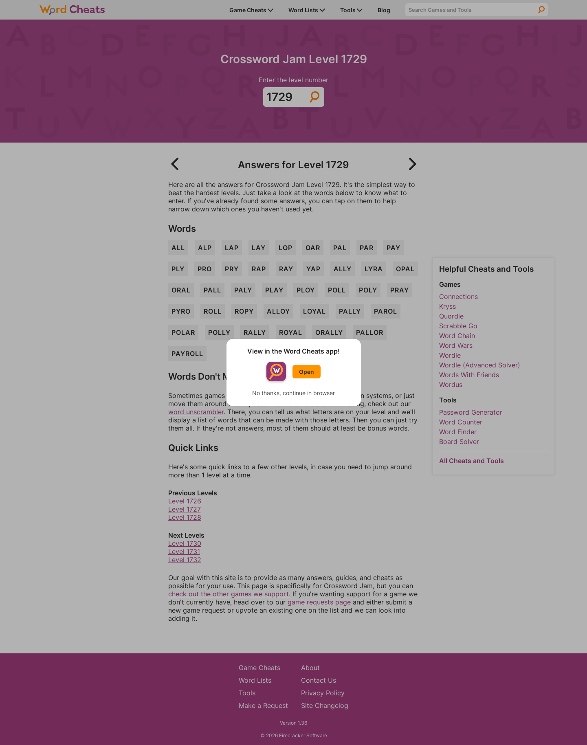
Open (306, 371)
